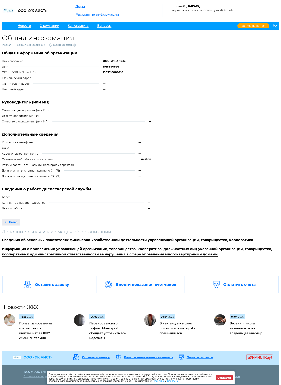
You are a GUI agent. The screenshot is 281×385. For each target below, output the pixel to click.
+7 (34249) (186, 6)
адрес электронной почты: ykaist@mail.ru (204, 10)
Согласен (224, 377)
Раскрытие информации (97, 14)
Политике (158, 381)
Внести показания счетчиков (148, 357)
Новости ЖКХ (21, 307)
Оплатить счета (200, 357)
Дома (80, 7)
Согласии (173, 381)
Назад (13, 222)
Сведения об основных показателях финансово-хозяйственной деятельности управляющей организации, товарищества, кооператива (127, 240)
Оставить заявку (96, 357)
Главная (6, 44)
